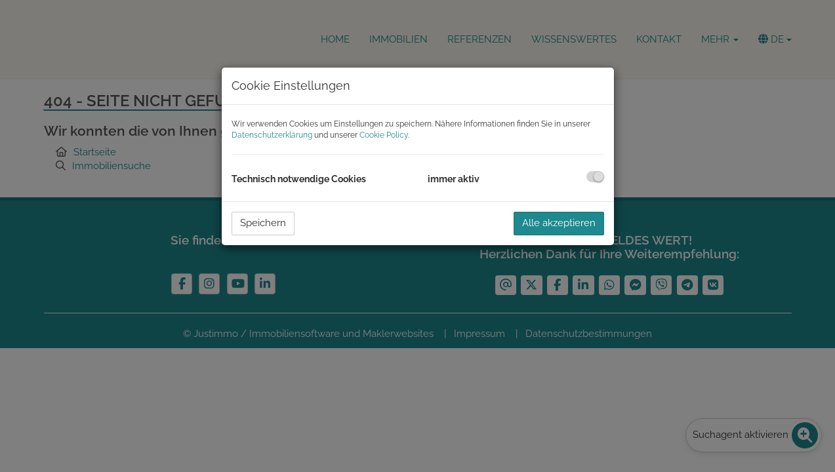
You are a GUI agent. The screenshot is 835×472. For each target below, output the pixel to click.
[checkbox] (595, 176)
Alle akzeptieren (559, 223)
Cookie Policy (383, 135)
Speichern (263, 223)
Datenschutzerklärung (272, 135)
